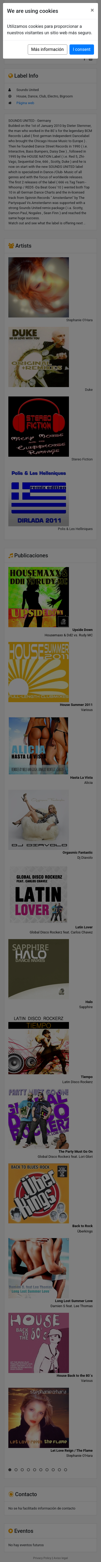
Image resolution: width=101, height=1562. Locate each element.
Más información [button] (47, 49)
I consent (81, 49)
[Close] (92, 10)
